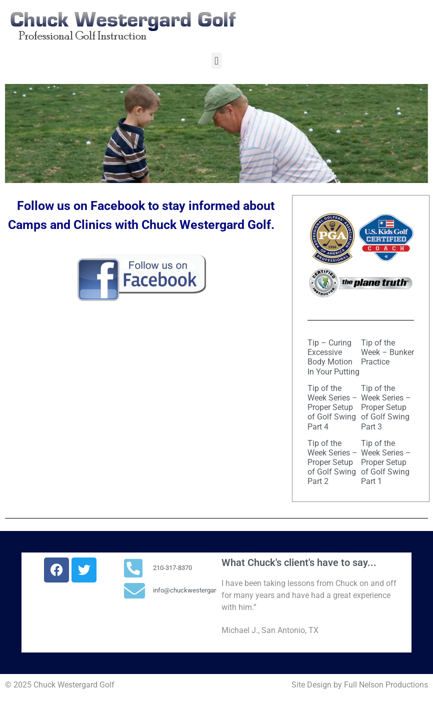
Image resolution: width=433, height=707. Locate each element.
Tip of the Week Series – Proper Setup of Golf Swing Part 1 (386, 462)
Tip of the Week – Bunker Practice (387, 352)
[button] (216, 60)
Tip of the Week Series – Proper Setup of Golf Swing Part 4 (333, 408)
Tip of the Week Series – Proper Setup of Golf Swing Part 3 (386, 408)
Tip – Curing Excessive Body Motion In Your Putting (334, 357)
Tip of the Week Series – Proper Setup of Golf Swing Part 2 (333, 462)
